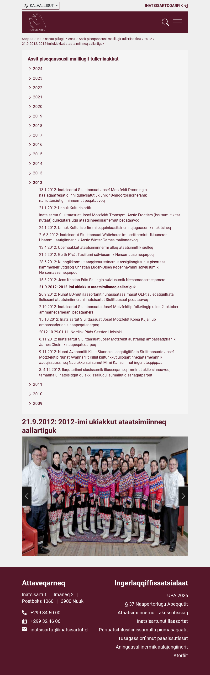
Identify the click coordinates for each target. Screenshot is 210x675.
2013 (37, 173)
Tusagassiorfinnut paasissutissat (153, 638)
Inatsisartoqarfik (166, 5)
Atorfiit (180, 655)
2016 (37, 144)
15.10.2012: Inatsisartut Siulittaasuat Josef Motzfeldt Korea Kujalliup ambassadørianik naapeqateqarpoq (97, 322)
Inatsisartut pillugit (51, 39)
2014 (37, 163)
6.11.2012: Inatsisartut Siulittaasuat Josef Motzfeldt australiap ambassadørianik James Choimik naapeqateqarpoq (107, 342)
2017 (37, 135)
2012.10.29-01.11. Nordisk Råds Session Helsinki (80, 332)
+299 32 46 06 (45, 621)
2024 (37, 68)
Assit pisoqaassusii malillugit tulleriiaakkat (110, 39)
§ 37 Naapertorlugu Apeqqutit (156, 604)
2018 (37, 125)
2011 (37, 384)
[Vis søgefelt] (165, 22)
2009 (37, 403)
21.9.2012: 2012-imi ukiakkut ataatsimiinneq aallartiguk (87, 287)
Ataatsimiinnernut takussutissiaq (153, 612)
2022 (37, 87)
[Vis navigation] (177, 22)
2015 (37, 154)
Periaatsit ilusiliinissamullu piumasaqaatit (143, 630)
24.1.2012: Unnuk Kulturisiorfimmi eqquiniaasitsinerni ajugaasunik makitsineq (105, 227)
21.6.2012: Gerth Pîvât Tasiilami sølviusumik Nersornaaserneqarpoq (96, 254)
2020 (37, 106)
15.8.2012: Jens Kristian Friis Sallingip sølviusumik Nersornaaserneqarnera (102, 280)
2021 (37, 97)
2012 (148, 39)
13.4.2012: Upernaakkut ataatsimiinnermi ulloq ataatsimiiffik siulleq (96, 247)
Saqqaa (27, 39)
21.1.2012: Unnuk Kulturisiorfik (65, 208)
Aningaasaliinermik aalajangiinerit (152, 647)
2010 (37, 393)
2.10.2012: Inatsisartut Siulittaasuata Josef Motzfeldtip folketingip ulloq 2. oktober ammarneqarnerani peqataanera (108, 310)
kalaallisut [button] (39, 6)
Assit (71, 39)
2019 (37, 116)
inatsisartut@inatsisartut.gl (60, 630)
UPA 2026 (177, 595)
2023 (37, 78)
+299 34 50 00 (45, 612)
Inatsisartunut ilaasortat (162, 621)
